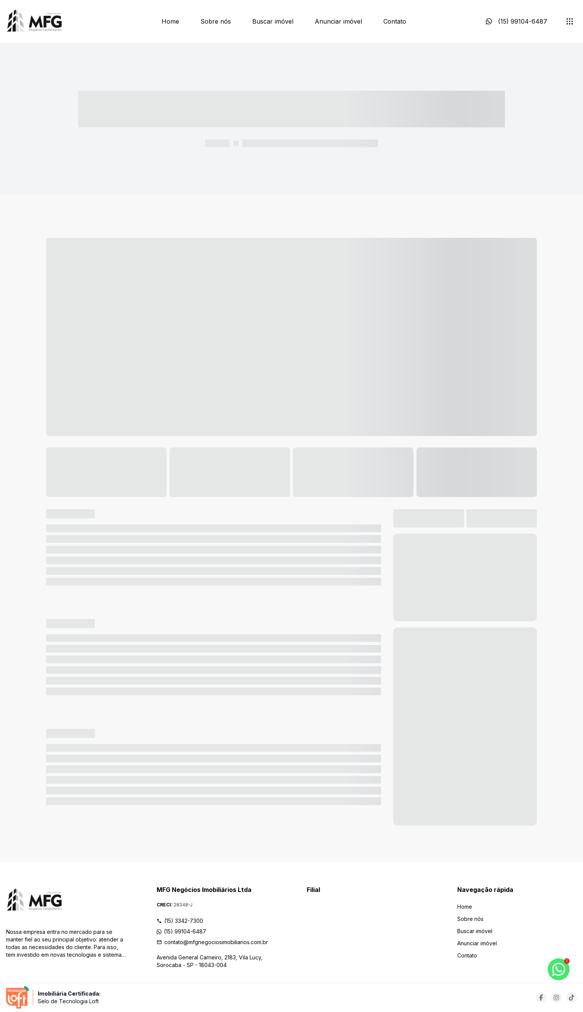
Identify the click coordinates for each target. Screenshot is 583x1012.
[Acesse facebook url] (541, 997)
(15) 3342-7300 (180, 920)
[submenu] (569, 21)
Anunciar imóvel (338, 21)
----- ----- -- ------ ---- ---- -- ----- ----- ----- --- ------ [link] (310, 143)
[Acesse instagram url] (556, 997)
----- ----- (217, 143)
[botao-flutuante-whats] (559, 969)
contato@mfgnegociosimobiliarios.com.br (212, 942)
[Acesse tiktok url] (571, 997)
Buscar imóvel (272, 21)
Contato (394, 21)
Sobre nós (215, 21)
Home (170, 21)
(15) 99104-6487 (181, 931)
